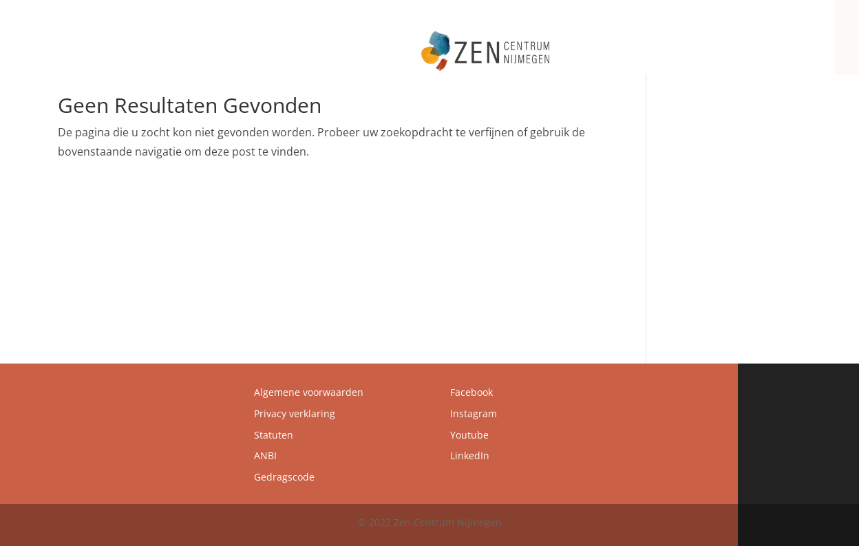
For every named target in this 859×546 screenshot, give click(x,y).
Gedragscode (284, 476)
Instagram (473, 413)
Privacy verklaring (294, 413)
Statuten (273, 434)
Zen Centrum (532, 43)
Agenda (693, 43)
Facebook (471, 392)
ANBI (265, 455)
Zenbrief (745, 43)
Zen (464, 43)
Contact (799, 43)
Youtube (469, 434)
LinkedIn (469, 455)
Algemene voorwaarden (308, 392)
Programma (619, 43)
